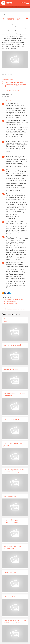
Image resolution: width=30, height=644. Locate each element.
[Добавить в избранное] (27, 18)
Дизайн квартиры (20, 7)
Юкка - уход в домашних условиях (13, 445)
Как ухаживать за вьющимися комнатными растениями (15, 622)
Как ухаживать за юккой (12, 345)
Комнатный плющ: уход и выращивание (13, 548)
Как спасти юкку (9, 597)
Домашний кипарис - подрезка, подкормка (11, 521)
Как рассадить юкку (11, 369)
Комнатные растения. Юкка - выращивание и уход (14, 471)
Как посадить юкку (7, 80)
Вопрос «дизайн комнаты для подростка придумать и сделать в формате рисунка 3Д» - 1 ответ (15, 84)
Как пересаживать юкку (9, 77)
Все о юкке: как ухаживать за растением (14, 394)
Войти (23, 3)
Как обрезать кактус (11, 496)
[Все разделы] (27, 3)
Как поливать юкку (10, 573)
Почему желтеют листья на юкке (14, 320)
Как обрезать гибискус (10, 303)
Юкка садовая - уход (11, 420)
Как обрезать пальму (9, 301)
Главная (3, 7)
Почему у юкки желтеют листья (13, 299)
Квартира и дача (10, 7)
